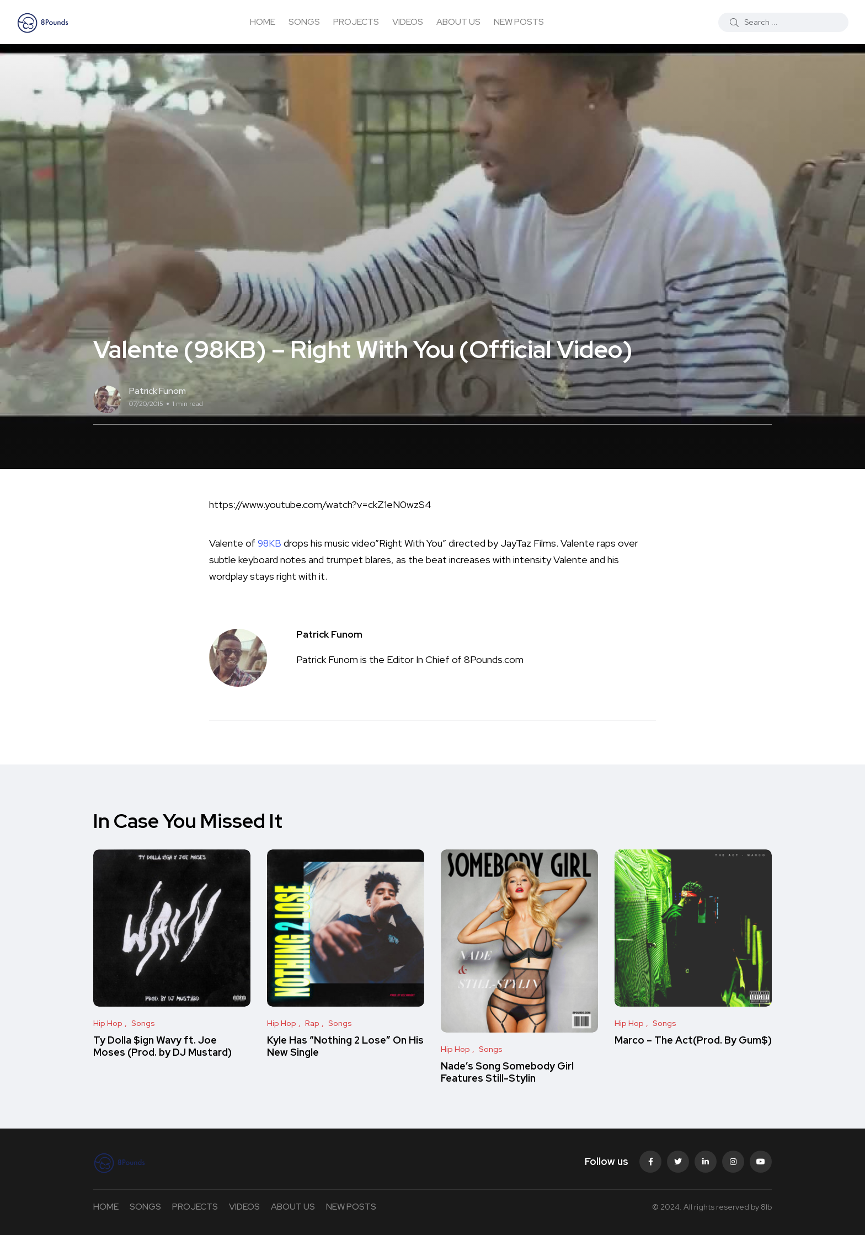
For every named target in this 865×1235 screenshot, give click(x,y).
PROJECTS (356, 22)
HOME (262, 22)
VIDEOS (407, 22)
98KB (270, 543)
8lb (766, 1207)
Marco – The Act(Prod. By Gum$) (693, 1040)
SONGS (304, 22)
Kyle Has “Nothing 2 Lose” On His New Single (345, 1046)
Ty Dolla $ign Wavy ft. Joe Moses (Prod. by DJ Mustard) (162, 1046)
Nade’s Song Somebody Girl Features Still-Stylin (507, 1072)
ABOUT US (458, 22)
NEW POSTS (519, 22)
